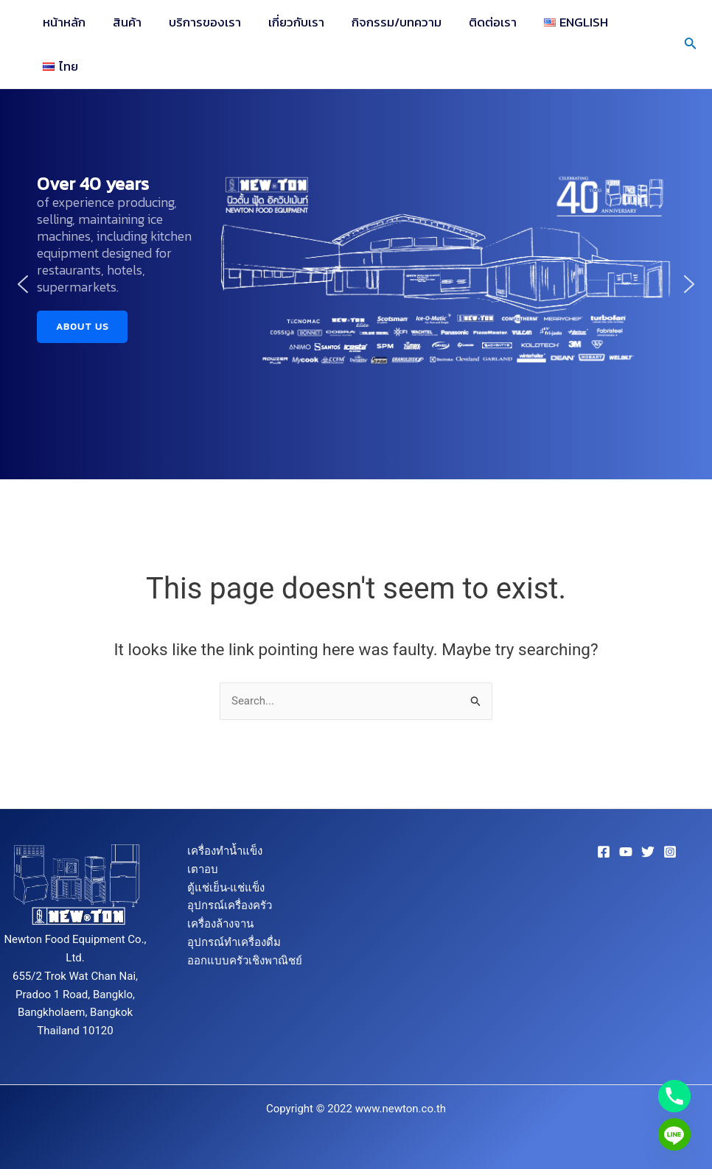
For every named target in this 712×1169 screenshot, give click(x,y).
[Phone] (674, 1096)
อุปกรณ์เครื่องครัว (229, 905)
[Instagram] (670, 851)
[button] (23, 284)
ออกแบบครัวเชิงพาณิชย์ (244, 960)
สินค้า (124, 22)
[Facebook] (603, 851)
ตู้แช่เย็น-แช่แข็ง (226, 887)
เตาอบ (202, 869)
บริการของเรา (200, 22)
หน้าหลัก (63, 22)
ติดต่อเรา (481, 22)
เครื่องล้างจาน (220, 923)
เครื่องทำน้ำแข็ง (224, 851)
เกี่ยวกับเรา (289, 22)
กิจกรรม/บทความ (387, 22)
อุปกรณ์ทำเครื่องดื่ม (234, 942)
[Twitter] (648, 851)
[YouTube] (625, 851)
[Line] (674, 1134)
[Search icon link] (690, 44)
